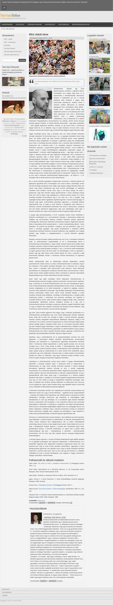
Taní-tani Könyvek (9, 48)
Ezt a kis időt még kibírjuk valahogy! (100, 76)
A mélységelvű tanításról (44, 485)
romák (15, 129)
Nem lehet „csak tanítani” (96, 108)
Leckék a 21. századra (96, 167)
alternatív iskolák (8, 119)
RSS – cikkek (8, 39)
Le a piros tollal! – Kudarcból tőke (99, 126)
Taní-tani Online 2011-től (11, 55)
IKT (17, 121)
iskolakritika (22, 121)
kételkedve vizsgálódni (52, 514)
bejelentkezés (51, 502)
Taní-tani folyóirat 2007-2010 (13, 51)
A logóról (4, 595)
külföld (13, 123)
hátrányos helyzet (9, 121)
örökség (14, 134)
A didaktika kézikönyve (96, 173)
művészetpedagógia (11, 125)
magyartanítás (20, 123)
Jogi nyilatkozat (7, 592)
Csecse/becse (63, 24)
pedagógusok (8, 129)
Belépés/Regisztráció (81, 24)
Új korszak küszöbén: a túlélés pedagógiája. (51, 489)
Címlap (3, 29)
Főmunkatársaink (35, 24)
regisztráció (42, 502)
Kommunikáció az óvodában (98, 39)
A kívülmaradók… (94, 56)
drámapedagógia (19, 119)
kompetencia (6, 123)
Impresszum (6, 589)
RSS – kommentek (10, 42)
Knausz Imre (41, 500)
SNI (19, 129)
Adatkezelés (50, 24)
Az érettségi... (93, 170)
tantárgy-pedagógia (17, 131)
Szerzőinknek (7, 24)
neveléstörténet (8, 127)
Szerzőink (7, 45)
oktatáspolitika (19, 127)
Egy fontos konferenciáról (97, 158)
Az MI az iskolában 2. (95, 93)
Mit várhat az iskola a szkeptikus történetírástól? (53, 463)
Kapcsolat (20, 24)
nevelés (22, 125)
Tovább (24, 136)
